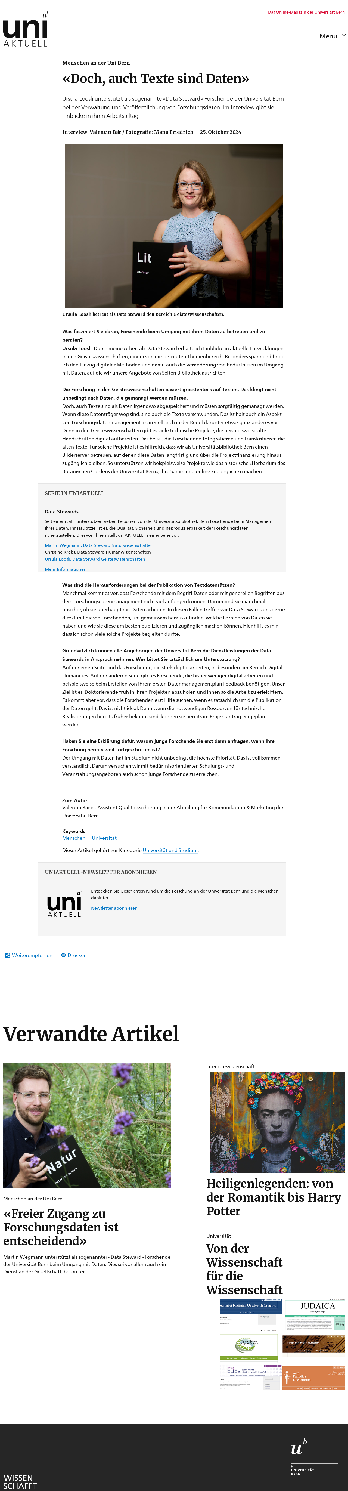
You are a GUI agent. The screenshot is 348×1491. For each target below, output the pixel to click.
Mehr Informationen (65, 569)
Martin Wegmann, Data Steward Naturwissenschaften (99, 545)
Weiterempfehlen (32, 955)
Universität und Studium (170, 850)
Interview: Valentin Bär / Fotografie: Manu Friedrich (128, 132)
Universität (104, 837)
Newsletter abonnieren (114, 908)
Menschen (73, 837)
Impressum (182, 1427)
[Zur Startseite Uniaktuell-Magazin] (25, 29)
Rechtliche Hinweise (143, 1427)
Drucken (77, 955)
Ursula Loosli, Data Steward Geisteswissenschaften (95, 559)
